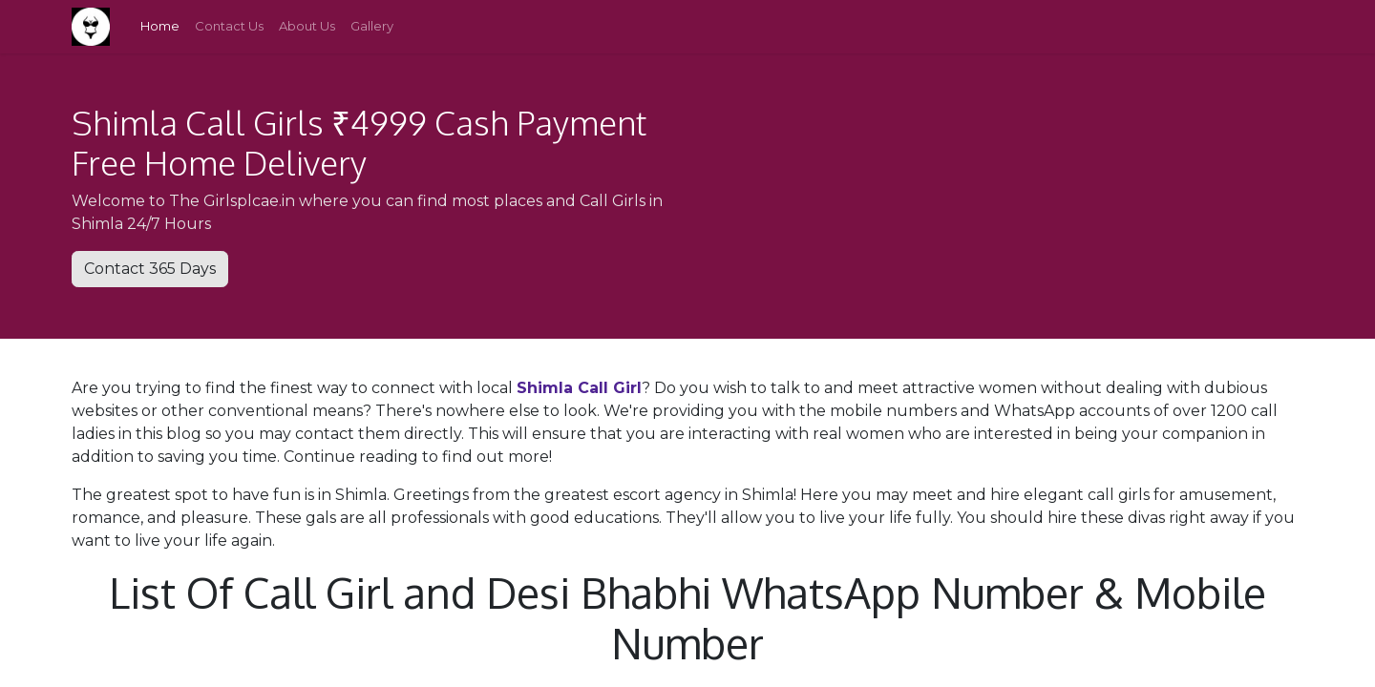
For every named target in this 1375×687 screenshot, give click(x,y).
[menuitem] (160, 27)
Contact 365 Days (150, 269)
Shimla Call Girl (579, 388)
